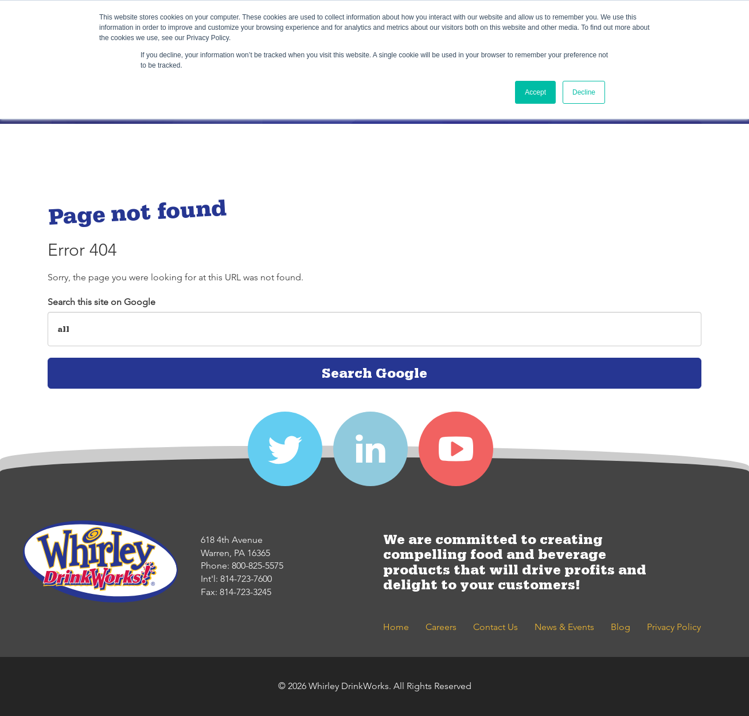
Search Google (374, 373)
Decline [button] (583, 92)
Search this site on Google (101, 301)
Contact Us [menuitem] (495, 626)
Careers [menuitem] (441, 626)
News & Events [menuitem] (564, 626)
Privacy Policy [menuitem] (674, 626)
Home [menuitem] (396, 626)
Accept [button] (535, 92)
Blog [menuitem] (620, 626)
